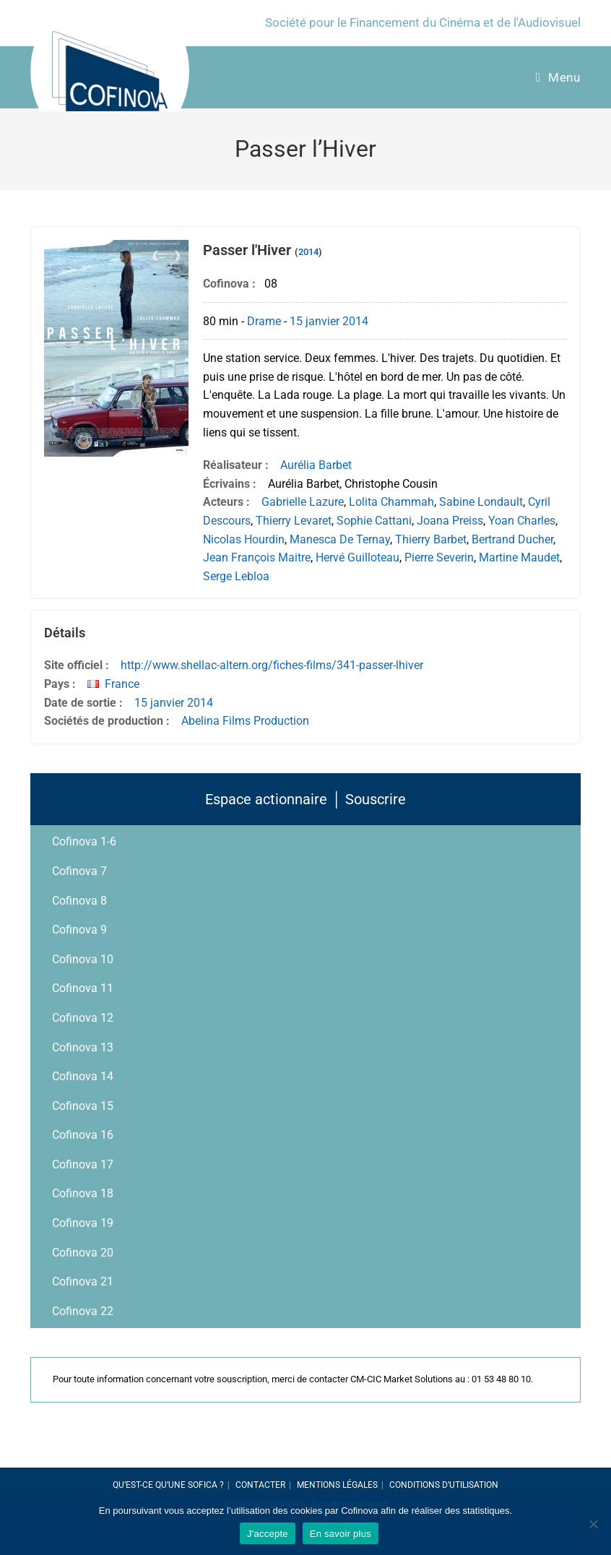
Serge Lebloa (236, 576)
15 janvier (314, 321)
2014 (308, 251)
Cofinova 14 (82, 1076)
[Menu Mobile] (558, 77)
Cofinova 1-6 (84, 841)
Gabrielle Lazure (302, 502)
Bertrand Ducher (512, 539)
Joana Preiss (450, 520)
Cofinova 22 (82, 1311)
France (122, 684)
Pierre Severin (439, 557)
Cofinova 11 (82, 988)
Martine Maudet (519, 557)
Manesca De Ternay (340, 539)
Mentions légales (337, 1485)
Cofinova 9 (79, 929)
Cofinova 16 (82, 1135)
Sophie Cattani (374, 520)
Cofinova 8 (79, 901)
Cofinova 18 (82, 1193)
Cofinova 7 (79, 871)
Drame (264, 321)
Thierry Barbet (431, 539)
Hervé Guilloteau (357, 557)
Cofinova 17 (82, 1164)
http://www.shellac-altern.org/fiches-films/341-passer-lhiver (272, 665)
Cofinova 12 (82, 1018)
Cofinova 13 (82, 1047)
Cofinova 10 (82, 959)
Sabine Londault (481, 502)
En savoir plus (340, 1533)
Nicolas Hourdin (244, 539)
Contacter (260, 1485)
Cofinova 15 (82, 1106)
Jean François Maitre (257, 557)
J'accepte (267, 1533)
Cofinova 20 (82, 1252)
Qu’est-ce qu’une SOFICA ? (168, 1485)
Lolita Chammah (391, 502)
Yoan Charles (521, 520)
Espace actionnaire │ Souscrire (305, 799)
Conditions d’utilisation (443, 1485)
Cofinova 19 (82, 1223)
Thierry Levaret (294, 520)
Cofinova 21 (82, 1281)
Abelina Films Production (245, 721)
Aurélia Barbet (316, 465)
